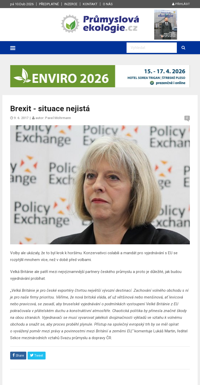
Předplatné (49, 4)
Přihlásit (181, 4)
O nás (108, 4)
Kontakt (90, 4)
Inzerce (70, 4)
